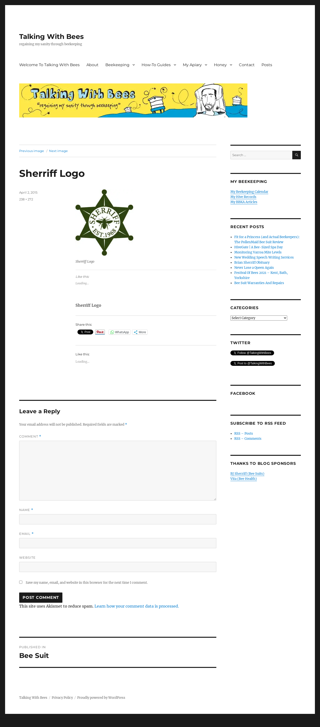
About (92, 65)
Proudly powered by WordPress (101, 698)
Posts (266, 65)
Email (26, 534)
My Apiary (192, 65)
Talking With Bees (51, 36)
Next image (58, 151)
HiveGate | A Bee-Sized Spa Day (258, 247)
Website (27, 557)
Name (26, 510)
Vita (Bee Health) (243, 479)
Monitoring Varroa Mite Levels (258, 252)
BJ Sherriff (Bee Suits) (247, 474)
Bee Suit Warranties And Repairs (259, 283)
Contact (247, 65)
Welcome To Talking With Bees (49, 65)
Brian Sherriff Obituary (251, 262)
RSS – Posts (243, 433)
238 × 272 (26, 199)
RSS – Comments (247, 439)
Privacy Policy (62, 698)
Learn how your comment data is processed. (136, 606)
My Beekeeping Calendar (249, 192)
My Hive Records (243, 197)
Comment (30, 436)
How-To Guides (156, 65)
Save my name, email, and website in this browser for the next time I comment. (87, 583)
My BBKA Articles (243, 202)
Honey (220, 65)
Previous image (31, 151)
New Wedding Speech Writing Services (264, 257)
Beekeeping (117, 65)
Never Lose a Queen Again (254, 268)
